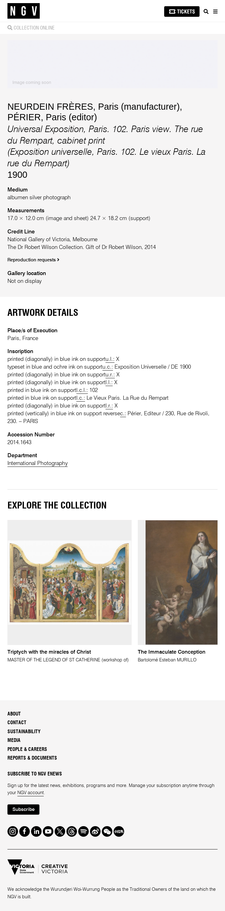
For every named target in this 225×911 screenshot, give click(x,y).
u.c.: (107, 367)
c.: (123, 413)
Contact (16, 722)
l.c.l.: (82, 390)
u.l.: (110, 359)
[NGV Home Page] (23, 11)
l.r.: (109, 406)
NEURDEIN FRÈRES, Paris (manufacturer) (93, 107)
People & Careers (27, 749)
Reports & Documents (32, 758)
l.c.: (80, 398)
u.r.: (110, 375)
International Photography (37, 463)
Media (13, 740)
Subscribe (23, 809)
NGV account (30, 793)
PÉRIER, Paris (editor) (52, 117)
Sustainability (24, 731)
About (14, 714)
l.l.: (109, 382)
